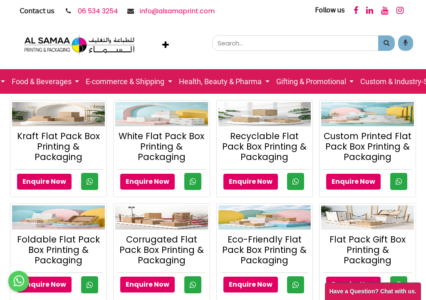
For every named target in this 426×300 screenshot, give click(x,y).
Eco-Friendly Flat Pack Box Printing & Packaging (264, 249)
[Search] (386, 43)
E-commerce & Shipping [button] (126, 81)
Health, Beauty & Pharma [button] (221, 81)
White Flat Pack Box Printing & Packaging (161, 146)
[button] (165, 45)
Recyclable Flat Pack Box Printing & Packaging (264, 146)
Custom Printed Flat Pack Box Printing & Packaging (367, 146)
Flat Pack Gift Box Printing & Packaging (367, 249)
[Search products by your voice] (405, 43)
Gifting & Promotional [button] (312, 81)
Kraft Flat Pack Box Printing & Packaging (58, 146)
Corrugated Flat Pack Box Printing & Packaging (161, 249)
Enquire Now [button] (44, 181)
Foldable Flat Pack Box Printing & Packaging (58, 249)
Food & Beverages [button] (42, 81)
